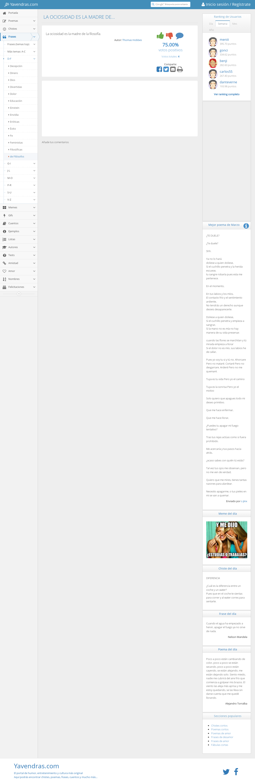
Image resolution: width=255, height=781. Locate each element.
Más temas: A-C (21, 51)
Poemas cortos (220, 729)
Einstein (13, 108)
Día (211, 23)
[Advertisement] (120, 108)
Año (211, 30)
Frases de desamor (222, 737)
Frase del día (227, 614)
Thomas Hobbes (132, 40)
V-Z (21, 199)
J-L (21, 170)
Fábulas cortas (219, 745)
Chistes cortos (219, 725)
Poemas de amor (221, 733)
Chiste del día (228, 568)
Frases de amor (220, 741)
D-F (19, 58)
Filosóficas (15, 149)
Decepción (15, 66)
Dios (11, 80)
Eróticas (13, 121)
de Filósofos (16, 156)
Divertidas (15, 87)
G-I (21, 163)
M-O (21, 178)
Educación (15, 101)
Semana (222, 23)
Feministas (15, 142)
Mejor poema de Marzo (223, 225)
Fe (10, 135)
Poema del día (227, 649)
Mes (234, 23)
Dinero (13, 73)
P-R (21, 185)
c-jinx (244, 501)
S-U (21, 192)
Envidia (13, 114)
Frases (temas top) (21, 44)
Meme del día (228, 513)
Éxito (12, 128)
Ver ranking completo (226, 94)
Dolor (12, 94)
